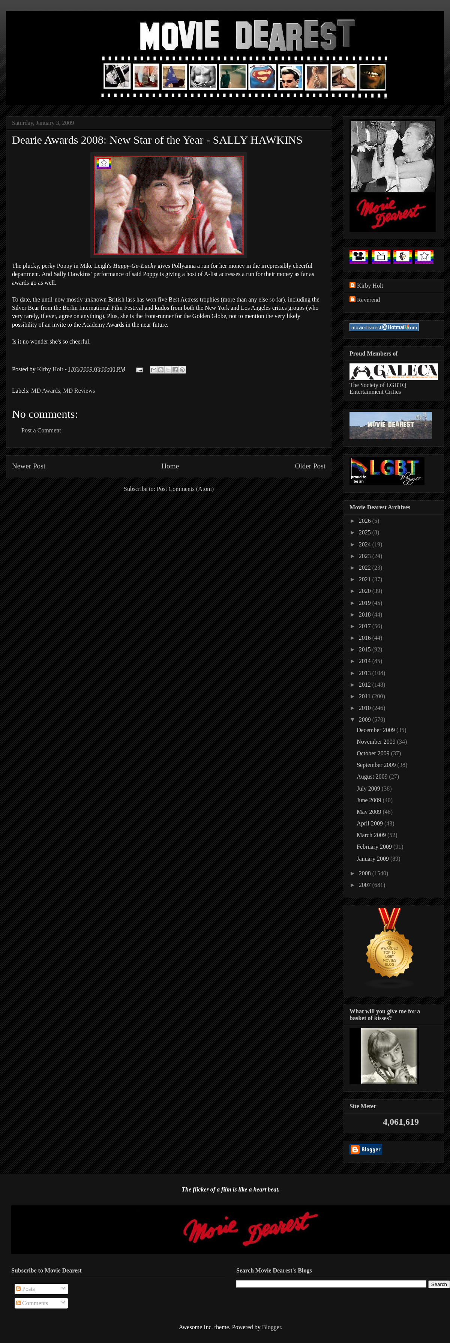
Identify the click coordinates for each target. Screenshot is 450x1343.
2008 (365, 873)
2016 (365, 638)
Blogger (271, 1327)
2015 (365, 649)
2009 (365, 719)
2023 (365, 556)
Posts (25, 1289)
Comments (32, 1303)
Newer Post (28, 466)
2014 (365, 661)
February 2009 (375, 846)
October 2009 (374, 753)
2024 (365, 544)
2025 (365, 532)
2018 (365, 614)
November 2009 (377, 741)
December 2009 (376, 730)
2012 (365, 684)
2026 (365, 521)
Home (170, 466)
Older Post (310, 466)
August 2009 (373, 776)
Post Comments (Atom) (185, 489)
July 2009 (369, 788)
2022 (365, 567)
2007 (365, 885)
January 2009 (373, 858)
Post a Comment (41, 430)
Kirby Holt (51, 369)
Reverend (368, 300)
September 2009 (377, 765)
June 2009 (369, 800)
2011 (365, 696)
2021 (365, 579)
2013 (365, 673)
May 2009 (369, 812)
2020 (365, 591)
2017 (365, 626)
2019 (365, 603)
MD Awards (45, 390)
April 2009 (370, 823)
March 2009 (372, 835)
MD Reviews (79, 390)
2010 (365, 708)
